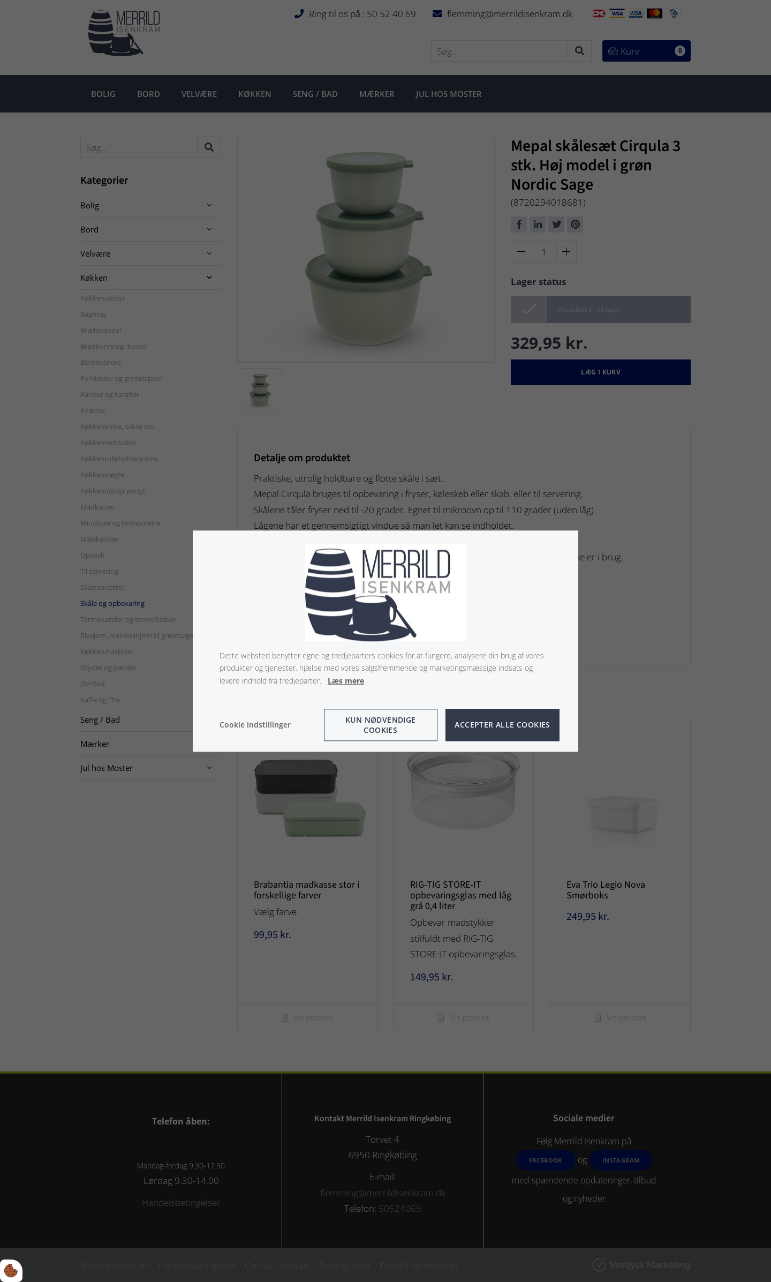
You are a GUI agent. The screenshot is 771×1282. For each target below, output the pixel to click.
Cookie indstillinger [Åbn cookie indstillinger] (255, 724)
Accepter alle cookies (502, 725)
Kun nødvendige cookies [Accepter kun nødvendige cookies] (380, 725)
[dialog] (385, 641)
